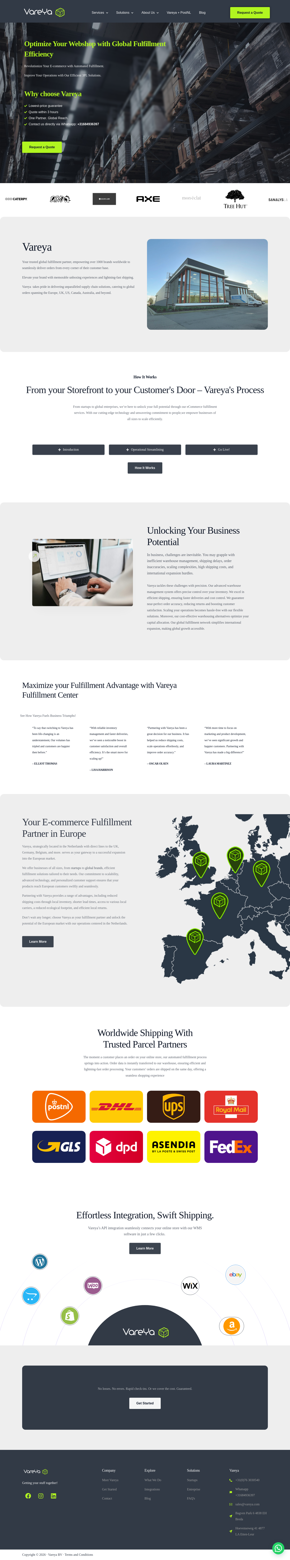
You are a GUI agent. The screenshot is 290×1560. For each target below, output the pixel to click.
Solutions (125, 13)
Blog (202, 12)
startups (76, 868)
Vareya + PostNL (179, 12)
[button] (278, 1548)
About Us (150, 13)
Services (100, 13)
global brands (94, 868)
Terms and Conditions (79, 1554)
